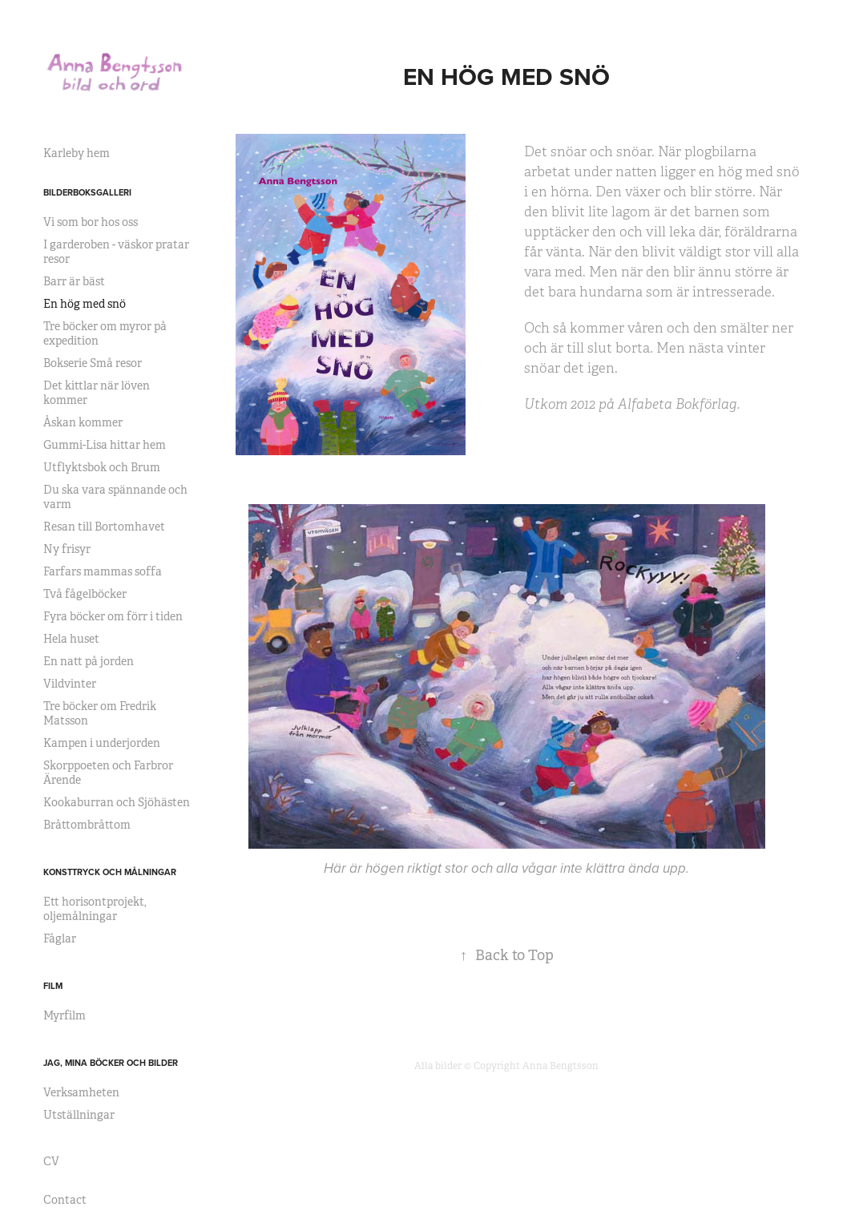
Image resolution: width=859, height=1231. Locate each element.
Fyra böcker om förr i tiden (113, 616)
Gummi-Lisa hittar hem (104, 445)
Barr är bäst (74, 281)
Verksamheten (81, 1092)
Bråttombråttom (87, 824)
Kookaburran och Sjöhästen (116, 802)
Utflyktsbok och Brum (101, 467)
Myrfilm (64, 1015)
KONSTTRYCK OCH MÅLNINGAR (109, 872)
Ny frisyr (67, 549)
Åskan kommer (83, 422)
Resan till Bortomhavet (104, 526)
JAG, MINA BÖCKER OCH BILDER (110, 1062)
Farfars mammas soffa (102, 571)
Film (53, 985)
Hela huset (71, 639)
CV (51, 1161)
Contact (65, 1200)
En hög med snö (84, 304)
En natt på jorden (88, 661)
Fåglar (59, 938)
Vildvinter (69, 683)
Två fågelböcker (85, 594)
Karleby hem (76, 153)
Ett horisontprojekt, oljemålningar (95, 908)
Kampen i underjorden (101, 743)
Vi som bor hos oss (90, 222)
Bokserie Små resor (92, 363)
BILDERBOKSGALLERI (87, 192)
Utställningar (79, 1115)
